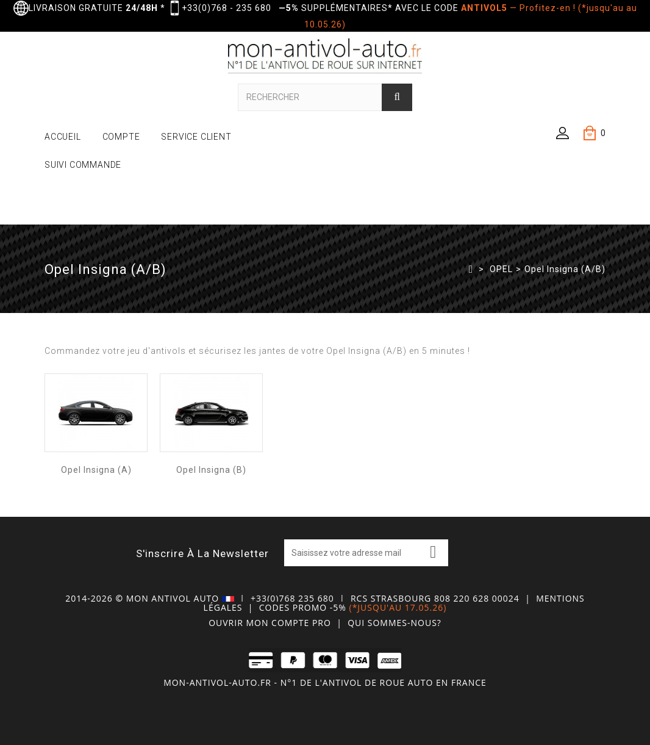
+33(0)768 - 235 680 (226, 8)
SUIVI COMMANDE (83, 165)
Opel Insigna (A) (96, 470)
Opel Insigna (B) (211, 470)
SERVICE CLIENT (196, 137)
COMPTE (121, 137)
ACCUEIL (63, 137)
